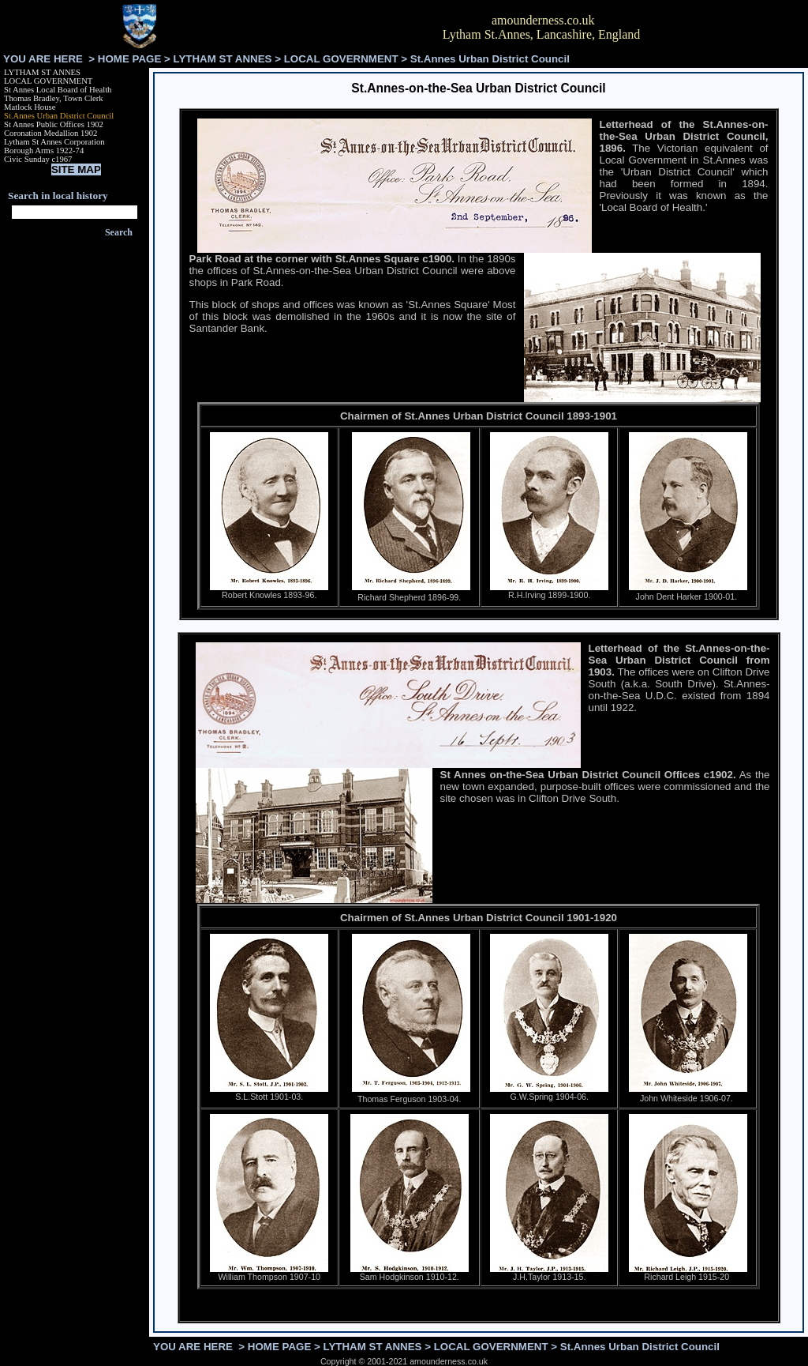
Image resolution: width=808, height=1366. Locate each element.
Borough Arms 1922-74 (44, 150)
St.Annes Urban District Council (59, 115)
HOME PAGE (129, 59)
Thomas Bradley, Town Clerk (53, 98)
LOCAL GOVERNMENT (341, 59)
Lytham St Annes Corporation (54, 141)
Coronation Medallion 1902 (50, 133)
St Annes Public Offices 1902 (53, 124)
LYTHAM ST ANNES (223, 59)
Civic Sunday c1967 (38, 159)
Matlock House (29, 107)
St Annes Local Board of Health (57, 89)
